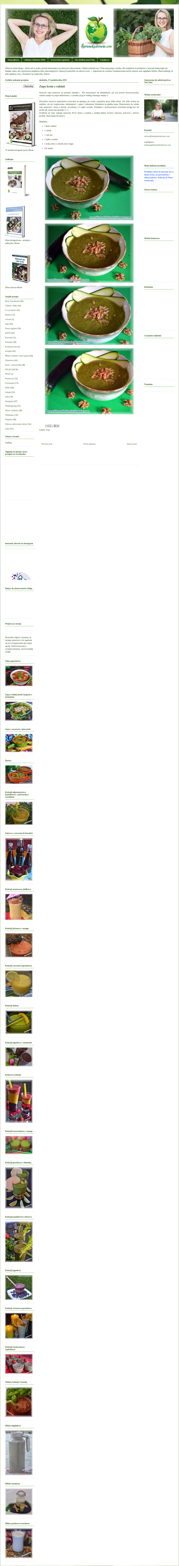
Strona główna (13, 60)
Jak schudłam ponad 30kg (85, 60)
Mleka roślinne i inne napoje (17, 356)
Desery (8, 315)
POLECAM (10, 369)
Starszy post (132, 444)
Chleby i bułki (11, 306)
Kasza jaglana (11, 328)
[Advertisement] (56, 457)
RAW (7, 388)
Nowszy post (46, 444)
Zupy (48, 430)
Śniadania (9, 401)
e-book (8, 319)
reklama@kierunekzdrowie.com (157, 145)
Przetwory (9, 378)
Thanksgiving (11, 406)
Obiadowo (9, 360)
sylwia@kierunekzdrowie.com (157, 136)
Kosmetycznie (11, 347)
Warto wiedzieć (11, 410)
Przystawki (9, 383)
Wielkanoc (9, 415)
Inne (7, 324)
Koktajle (8, 342)
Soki (7, 397)
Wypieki (8, 419)
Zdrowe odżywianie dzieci (16, 424)
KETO (8, 333)
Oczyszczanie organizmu (60, 60)
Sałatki (8, 392)
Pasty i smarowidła (13, 365)
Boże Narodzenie (12, 301)
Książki (8, 351)
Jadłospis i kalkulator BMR (34, 60)
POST (7, 374)
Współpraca (104, 60)
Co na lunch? (10, 310)
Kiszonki (9, 337)
